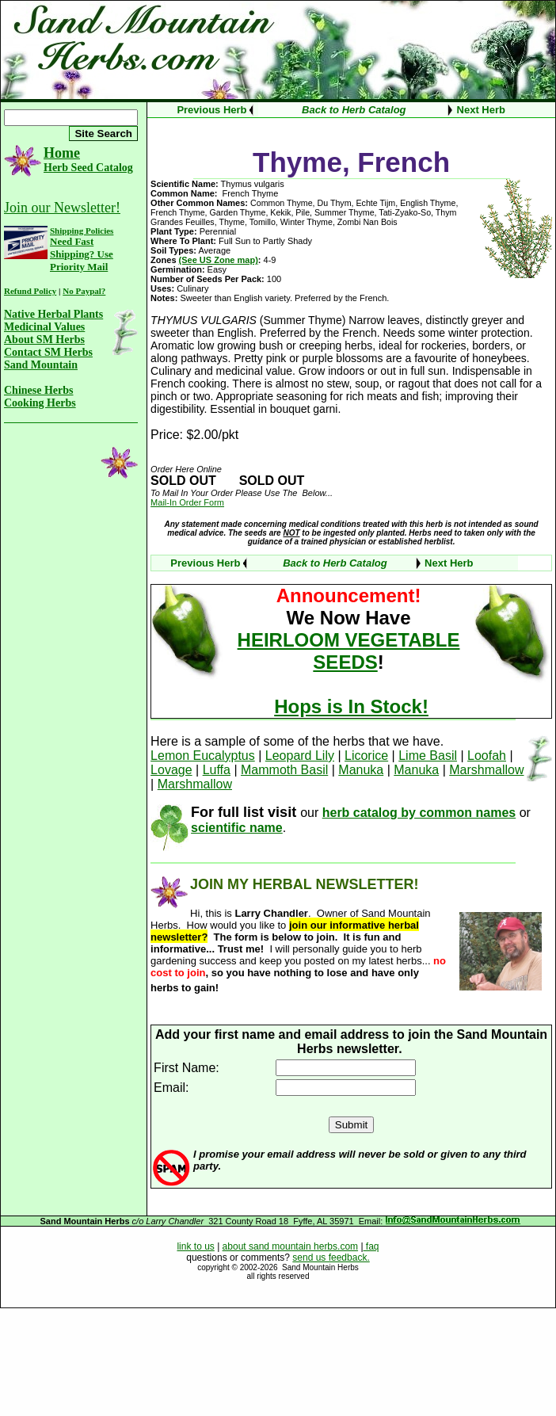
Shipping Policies (81, 230)
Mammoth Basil (284, 770)
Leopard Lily (299, 755)
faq (371, 1246)
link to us (195, 1246)
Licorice (366, 755)
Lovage (171, 770)
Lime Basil (427, 755)
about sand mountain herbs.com (290, 1246)
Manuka (360, 770)
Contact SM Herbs (48, 352)
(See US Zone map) (218, 260)
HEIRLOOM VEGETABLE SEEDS (349, 651)
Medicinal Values (44, 327)
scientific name (237, 827)
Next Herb (481, 110)
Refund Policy (30, 291)
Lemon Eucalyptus (202, 755)
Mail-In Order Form (187, 502)
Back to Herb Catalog (354, 110)
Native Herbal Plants (53, 314)
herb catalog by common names (419, 812)
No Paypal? (84, 291)
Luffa (216, 770)
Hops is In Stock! (351, 706)
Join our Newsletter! (62, 208)
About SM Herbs (44, 339)
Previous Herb (211, 110)
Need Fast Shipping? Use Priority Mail (81, 254)
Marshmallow (486, 770)
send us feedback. (330, 1257)
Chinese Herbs (39, 390)
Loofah (486, 755)
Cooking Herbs (40, 403)
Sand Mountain (41, 365)
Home (62, 153)
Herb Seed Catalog (88, 168)
